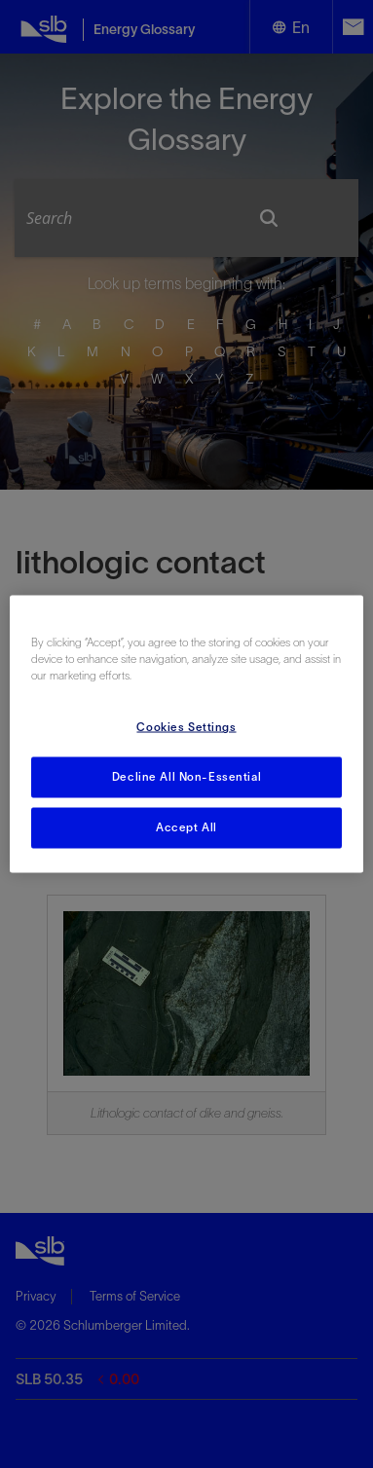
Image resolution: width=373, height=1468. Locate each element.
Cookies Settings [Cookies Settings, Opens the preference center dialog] (186, 727)
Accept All (186, 827)
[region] (187, 734)
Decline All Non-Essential (186, 777)
